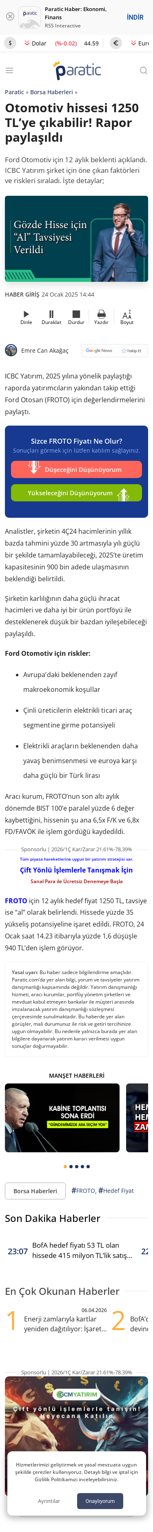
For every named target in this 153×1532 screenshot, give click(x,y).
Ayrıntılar (49, 1501)
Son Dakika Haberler (52, 1218)
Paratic (14, 92)
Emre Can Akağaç (45, 350)
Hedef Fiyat (116, 1191)
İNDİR (135, 17)
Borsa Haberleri (51, 92)
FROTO (16, 900)
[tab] (65, 1166)
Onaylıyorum (100, 1501)
